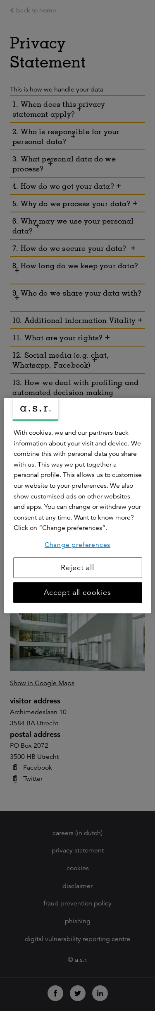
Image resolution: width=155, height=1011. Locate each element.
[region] (77, 505)
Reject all (77, 567)
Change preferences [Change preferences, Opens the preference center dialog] (77, 545)
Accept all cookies (77, 592)
